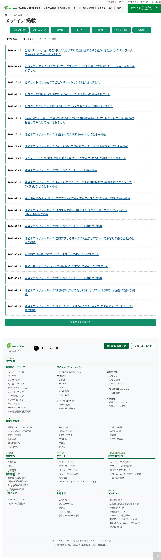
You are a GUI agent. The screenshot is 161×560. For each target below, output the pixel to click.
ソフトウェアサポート (69, 466)
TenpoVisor (114, 393)
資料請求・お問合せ (116, 345)
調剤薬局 (12, 439)
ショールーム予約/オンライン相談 (125, 474)
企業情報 (12, 462)
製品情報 (142, 30)
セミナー (80, 30)
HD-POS (62, 387)
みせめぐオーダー (117, 383)
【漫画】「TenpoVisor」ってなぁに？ (125, 523)
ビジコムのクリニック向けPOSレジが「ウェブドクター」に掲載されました (69, 106)
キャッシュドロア (16, 396)
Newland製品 (14, 403)
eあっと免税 (64, 404)
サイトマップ (107, 540)
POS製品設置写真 (16, 489)
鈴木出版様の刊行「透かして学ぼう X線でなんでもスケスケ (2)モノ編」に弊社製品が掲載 (77, 198)
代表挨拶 (12, 470)
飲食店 (113, 435)
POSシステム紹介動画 (120, 515)
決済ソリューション (118, 402)
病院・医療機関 (14, 435)
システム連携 (116, 500)
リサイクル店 (65, 427)
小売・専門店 (13, 447)
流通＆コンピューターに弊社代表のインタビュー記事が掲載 (61, 170)
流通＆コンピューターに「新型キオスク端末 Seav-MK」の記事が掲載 (65, 134)
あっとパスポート (67, 408)
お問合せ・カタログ (98, 8)
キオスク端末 (14, 380)
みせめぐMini (115, 379)
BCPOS (62, 379)
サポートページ (66, 462)
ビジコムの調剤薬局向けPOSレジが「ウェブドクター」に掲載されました (67, 94)
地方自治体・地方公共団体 (19, 431)
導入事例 (62, 8)
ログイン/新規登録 (16, 503)
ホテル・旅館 (115, 431)
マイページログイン (78, 481)
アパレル (63, 439)
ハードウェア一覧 (16, 372)
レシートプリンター (17, 392)
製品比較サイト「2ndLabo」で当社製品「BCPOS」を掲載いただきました (66, 266)
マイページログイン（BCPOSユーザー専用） (140, 2)
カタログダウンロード (120, 470)
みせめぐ (113, 376)
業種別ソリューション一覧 (20, 427)
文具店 (62, 443)
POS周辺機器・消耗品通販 (19, 411)
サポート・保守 (115, 8)
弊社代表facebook (118, 511)
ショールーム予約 (143, 345)
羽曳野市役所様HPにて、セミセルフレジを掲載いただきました (62, 254)
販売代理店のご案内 (17, 478)
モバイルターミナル (17, 407)
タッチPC (12, 376)
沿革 (10, 466)
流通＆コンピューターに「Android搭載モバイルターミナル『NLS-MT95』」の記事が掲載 (76, 146)
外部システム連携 (117, 406)
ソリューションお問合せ (121, 466)
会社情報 (83, 8)
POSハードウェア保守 (69, 470)
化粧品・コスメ (65, 435)
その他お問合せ (117, 478)
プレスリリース (39, 30)
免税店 (62, 447)
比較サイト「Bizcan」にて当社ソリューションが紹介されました (62, 82)
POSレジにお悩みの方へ (70, 372)
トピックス (101, 30)
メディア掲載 (121, 30)
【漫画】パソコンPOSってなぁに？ (125, 519)
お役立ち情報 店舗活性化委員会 (124, 503)
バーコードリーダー (17, 384)
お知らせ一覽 (19, 30)
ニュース (73, 8)
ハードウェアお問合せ (120, 462)
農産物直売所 (14, 443)
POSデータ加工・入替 (68, 474)
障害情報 (63, 478)
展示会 (60, 30)
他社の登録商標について (84, 540)
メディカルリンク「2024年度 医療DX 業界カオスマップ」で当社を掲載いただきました (75, 158)
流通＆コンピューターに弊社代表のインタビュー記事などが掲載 (63, 226)
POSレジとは (116, 527)
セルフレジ (64, 395)
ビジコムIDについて (17, 499)
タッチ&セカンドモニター (19, 388)
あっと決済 (64, 391)
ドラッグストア (66, 431)
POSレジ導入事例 (16, 481)
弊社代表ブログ (117, 507)
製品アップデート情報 (69, 515)
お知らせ (63, 500)
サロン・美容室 (116, 439)
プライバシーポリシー (58, 540)
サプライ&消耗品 (15, 399)
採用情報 (112, 2)
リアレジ (63, 383)
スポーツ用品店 (117, 427)
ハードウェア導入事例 (18, 485)
